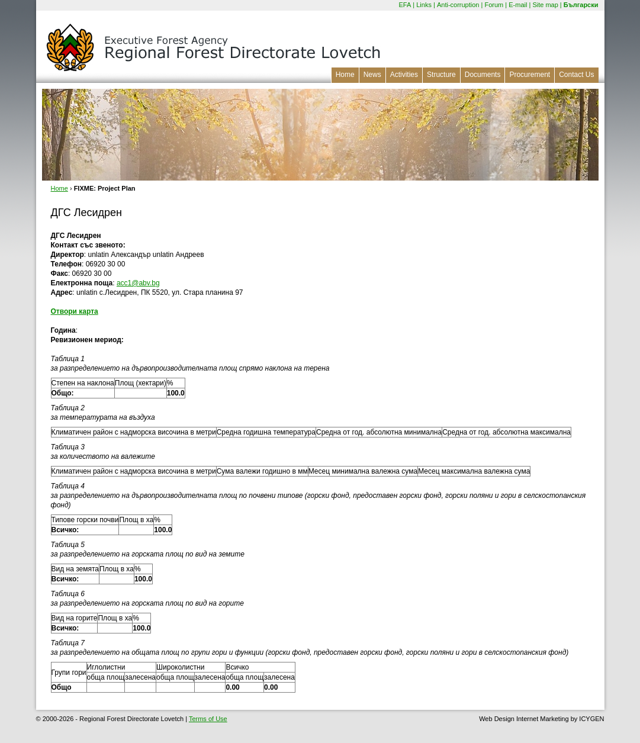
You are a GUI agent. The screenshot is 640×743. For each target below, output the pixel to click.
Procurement (529, 74)
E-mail (518, 4)
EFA (404, 4)
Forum (493, 4)
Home (345, 74)
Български (581, 4)
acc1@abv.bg (138, 283)
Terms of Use (208, 718)
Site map (545, 4)
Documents (483, 74)
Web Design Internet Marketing (523, 718)
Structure (441, 74)
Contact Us (576, 74)
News (372, 74)
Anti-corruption (458, 4)
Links (424, 4)
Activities (404, 74)
